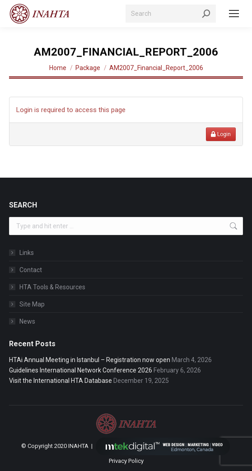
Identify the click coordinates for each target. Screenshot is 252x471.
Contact (30, 269)
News (27, 321)
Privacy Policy (126, 460)
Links (26, 252)
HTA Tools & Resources (52, 287)
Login (221, 134)
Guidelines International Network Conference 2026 (80, 370)
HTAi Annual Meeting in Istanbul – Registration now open (89, 359)
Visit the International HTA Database (60, 380)
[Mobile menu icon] (234, 14)
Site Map (32, 304)
